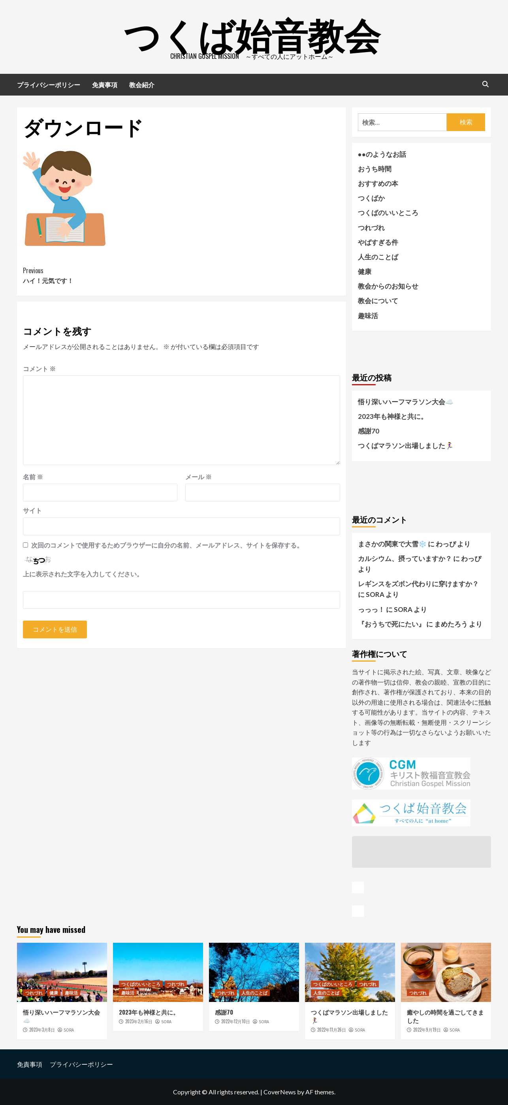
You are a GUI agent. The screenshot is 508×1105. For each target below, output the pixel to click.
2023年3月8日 (42, 1029)
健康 (364, 271)
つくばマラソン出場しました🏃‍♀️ (405, 445)
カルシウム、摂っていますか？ (405, 558)
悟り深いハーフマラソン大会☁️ (405, 402)
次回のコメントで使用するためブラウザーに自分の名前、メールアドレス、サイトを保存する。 (167, 545)
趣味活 (368, 315)
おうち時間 (374, 169)
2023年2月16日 (138, 1021)
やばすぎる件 (378, 242)
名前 (33, 476)
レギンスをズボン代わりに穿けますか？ (418, 584)
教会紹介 (141, 84)
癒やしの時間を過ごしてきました (445, 1015)
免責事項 (104, 84)
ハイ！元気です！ (102, 275)
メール (198, 476)
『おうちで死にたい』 (391, 624)
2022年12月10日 (235, 1021)
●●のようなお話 (382, 154)
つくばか (371, 198)
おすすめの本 (378, 183)
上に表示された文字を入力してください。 (83, 574)
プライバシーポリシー (48, 84)
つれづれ (371, 227)
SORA (69, 1030)
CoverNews (279, 1092)
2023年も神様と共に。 (392, 416)
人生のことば (378, 257)
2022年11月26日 (331, 1029)
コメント (39, 368)
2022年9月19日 (427, 1029)
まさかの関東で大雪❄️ (392, 544)
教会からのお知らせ (388, 286)
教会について (378, 300)
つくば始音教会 (252, 31)
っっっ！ (371, 609)
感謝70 (368, 431)
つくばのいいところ (388, 212)
